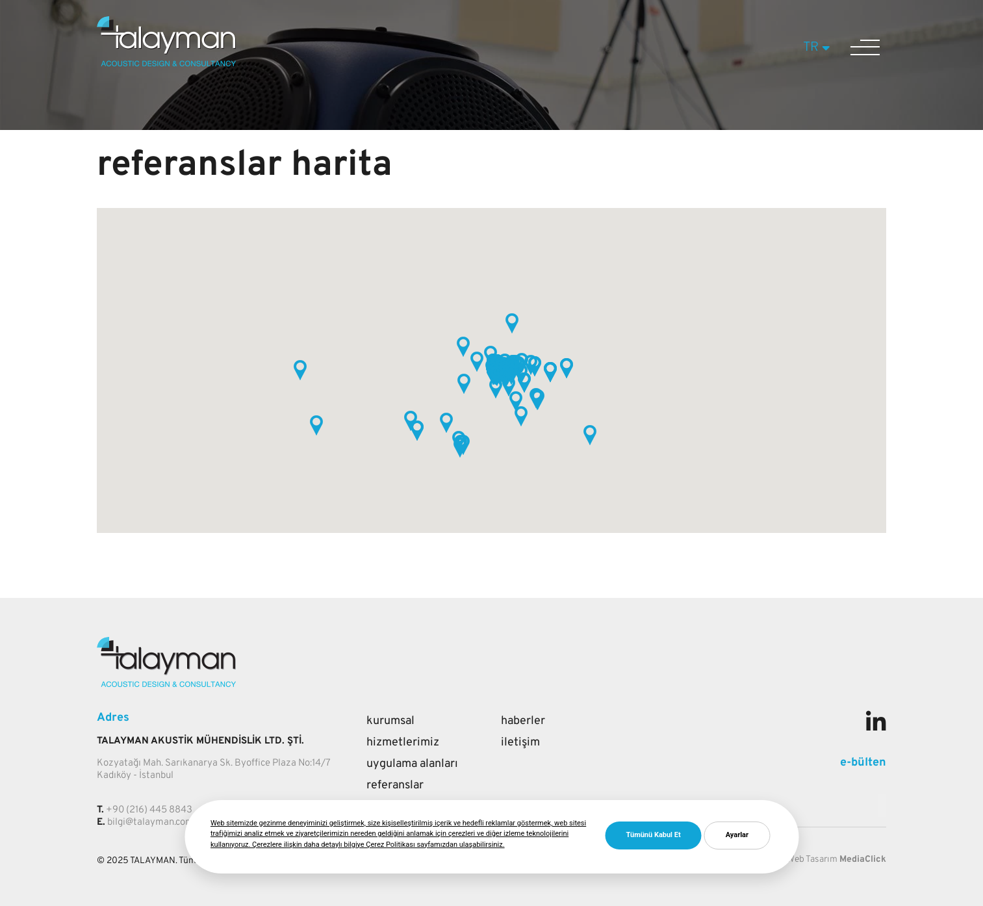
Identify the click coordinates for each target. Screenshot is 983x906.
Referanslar (395, 785)
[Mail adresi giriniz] (882, 805)
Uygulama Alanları (412, 764)
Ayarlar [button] (737, 835)
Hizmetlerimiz (402, 742)
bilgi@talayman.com (150, 822)
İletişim (520, 742)
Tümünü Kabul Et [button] (653, 835)
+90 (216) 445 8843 (149, 810)
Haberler (523, 721)
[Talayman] (166, 63)
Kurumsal (390, 721)
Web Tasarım (812, 859)
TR (818, 47)
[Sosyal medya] (876, 724)
